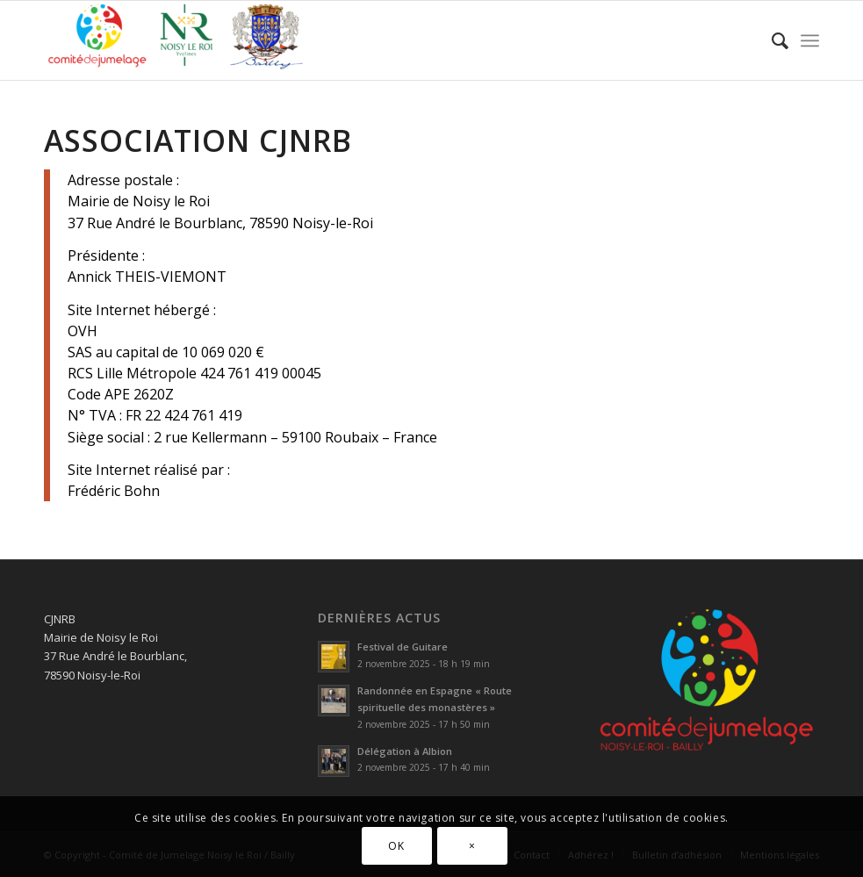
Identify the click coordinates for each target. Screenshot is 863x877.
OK (396, 845)
